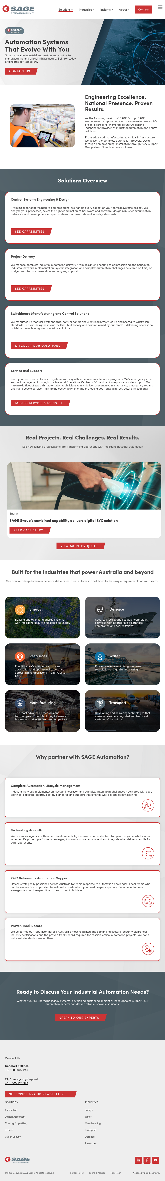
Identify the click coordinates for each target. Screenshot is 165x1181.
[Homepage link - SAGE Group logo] (17, 1161)
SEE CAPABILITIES (29, 231)
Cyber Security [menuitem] (13, 1136)
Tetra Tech (116, 1173)
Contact (143, 9)
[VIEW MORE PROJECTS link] (79, 546)
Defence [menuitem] (90, 1136)
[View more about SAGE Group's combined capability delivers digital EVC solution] (84, 486)
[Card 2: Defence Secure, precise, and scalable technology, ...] (122, 617)
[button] (160, 7)
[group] (84, 500)
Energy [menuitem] (89, 1110)
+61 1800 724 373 (16, 1083)
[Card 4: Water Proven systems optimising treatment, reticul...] (122, 664)
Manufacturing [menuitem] (93, 1123)
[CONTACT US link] (19, 71)
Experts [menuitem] (9, 1130)
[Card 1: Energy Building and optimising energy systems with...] (42, 617)
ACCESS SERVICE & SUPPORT (39, 403)
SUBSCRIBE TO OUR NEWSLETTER (36, 1094)
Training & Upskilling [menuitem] (16, 1123)
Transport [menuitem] (90, 1130)
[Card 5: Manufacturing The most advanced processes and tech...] (42, 711)
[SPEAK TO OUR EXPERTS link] (79, 1017)
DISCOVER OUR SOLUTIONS (37, 346)
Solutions (65, 10)
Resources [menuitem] (91, 1143)
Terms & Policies (98, 1173)
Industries (86, 10)
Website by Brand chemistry (146, 1173)
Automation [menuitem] (11, 1110)
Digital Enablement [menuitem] (15, 1116)
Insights (106, 10)
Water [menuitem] (88, 1116)
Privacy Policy (77, 1173)
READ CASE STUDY (28, 530)
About (124, 10)
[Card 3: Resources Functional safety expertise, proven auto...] (42, 664)
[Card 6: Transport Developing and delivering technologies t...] (122, 711)
